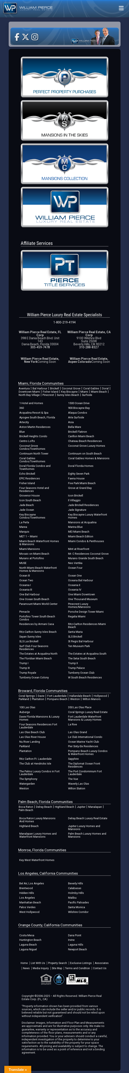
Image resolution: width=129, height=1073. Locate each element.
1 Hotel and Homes (31, 403)
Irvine (71, 939)
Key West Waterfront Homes (36, 860)
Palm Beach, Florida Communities (45, 802)
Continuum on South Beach (85, 453)
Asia (71, 422)
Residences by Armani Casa (36, 624)
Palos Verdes (27, 907)
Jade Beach (26, 505)
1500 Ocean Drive (79, 403)
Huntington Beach (30, 939)
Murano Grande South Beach (85, 558)
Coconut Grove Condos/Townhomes (32, 447)
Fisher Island (50, 391)
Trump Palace (76, 668)
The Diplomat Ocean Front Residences (84, 765)
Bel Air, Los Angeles (31, 883)
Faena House (76, 478)
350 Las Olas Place (79, 707)
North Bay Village (29, 395)
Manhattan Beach (30, 902)
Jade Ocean (26, 509)
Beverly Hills (75, 883)
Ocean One (75, 575)
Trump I (23, 663)
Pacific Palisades (78, 902)
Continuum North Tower (33, 453)
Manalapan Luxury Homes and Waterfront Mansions (38, 835)
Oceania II (74, 585)
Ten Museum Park (79, 646)
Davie (41, 695)
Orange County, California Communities (50, 925)
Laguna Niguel (28, 949)
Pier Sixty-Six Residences (83, 746)
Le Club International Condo (85, 737)
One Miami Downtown (81, 594)
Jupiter (81, 806)
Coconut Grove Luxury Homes (86, 445)
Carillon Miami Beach (81, 436)
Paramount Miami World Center (38, 604)
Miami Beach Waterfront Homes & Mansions (39, 543)
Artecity (24, 422)
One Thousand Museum (83, 599)
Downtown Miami (29, 391)
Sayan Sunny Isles (30, 636)
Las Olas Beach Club (32, 732)
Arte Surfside (76, 417)
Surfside (87, 395)
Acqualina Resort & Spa (33, 412)
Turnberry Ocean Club (81, 672)
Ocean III (24, 575)
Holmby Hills (76, 893)
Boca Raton (26, 806)
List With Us (38, 963)
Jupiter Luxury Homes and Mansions (84, 827)
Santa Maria (75, 631)
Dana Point (74, 935)
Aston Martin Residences (35, 427)
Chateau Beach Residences (85, 441)
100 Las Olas (27, 707)
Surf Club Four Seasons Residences (33, 647)
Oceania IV (74, 589)
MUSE (22, 563)
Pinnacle (24, 611)
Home (24, 963)
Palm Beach (26, 810)
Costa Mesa (26, 935)
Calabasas (74, 888)
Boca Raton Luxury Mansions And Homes (37, 820)
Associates (102, 963)
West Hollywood (29, 912)
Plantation (38, 699)
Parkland (24, 699)
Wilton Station (76, 788)
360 (21, 408)
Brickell (54, 388)
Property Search (57, 963)
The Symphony (28, 779)
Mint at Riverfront (78, 549)
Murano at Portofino (31, 558)
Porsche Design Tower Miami (86, 611)
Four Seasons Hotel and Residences (34, 489)
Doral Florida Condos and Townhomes (35, 467)
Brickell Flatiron (77, 431)
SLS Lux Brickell (28, 641)
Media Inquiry (41, 968)
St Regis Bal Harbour (80, 641)
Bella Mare (74, 427)
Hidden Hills (26, 893)
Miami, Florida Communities (41, 383)
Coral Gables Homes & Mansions (88, 458)
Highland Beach (64, 806)
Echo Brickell (27, 473)
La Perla (24, 522)
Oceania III (25, 589)
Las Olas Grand (77, 732)
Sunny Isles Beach (68, 395)
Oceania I (25, 585)
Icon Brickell (75, 495)
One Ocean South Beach (34, 599)
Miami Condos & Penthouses (86, 541)
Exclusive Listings (81, 963)
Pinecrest (48, 395)
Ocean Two (26, 580)
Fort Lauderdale (57, 695)
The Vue (73, 779)
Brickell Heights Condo (33, 436)
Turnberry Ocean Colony (34, 677)
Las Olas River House (32, 737)
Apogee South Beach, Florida (37, 417)
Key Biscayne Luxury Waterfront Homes (87, 516)
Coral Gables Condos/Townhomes (32, 460)
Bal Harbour (40, 388)
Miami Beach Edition (80, 536)
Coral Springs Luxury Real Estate (88, 712)
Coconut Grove (71, 388)
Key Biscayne (69, 391)
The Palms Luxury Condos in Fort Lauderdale (39, 773)
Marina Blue (75, 526)
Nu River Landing (29, 741)
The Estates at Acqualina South (87, 653)
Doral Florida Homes (80, 465)
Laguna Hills (75, 944)
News (26, 968)
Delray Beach (44, 806)
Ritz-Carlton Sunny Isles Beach (38, 631)
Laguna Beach (28, 944)
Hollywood (100, 695)
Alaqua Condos (77, 412)
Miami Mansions (29, 549)
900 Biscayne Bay (79, 408)
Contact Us (99, 968)
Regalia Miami (76, 616)
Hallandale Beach (80, 695)
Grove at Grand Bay (80, 488)
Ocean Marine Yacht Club (83, 741)
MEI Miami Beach (78, 531)
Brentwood (26, 888)
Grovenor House (29, 495)
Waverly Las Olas (78, 783)
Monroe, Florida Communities (42, 850)
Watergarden (27, 783)
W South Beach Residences (85, 677)
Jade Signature (77, 509)
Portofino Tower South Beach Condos (37, 618)
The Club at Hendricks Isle (35, 763)
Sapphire (73, 758)
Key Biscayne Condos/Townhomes (32, 516)
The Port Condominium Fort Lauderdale (85, 773)
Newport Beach (77, 949)
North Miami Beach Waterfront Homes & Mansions (38, 569)
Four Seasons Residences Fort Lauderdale (38, 726)
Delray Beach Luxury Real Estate (87, 818)
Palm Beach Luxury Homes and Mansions (87, 835)
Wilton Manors (92, 699)
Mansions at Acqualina (82, 522)
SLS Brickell (75, 636)
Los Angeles (27, 897)
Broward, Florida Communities (42, 691)
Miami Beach (99, 391)
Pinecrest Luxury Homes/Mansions (79, 605)
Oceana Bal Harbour (80, 580)
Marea (23, 526)
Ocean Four (75, 567)
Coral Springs (27, 695)
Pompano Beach (57, 699)
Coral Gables (91, 388)
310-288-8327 (89, 347)
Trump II (73, 663)
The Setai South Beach (82, 658)
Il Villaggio (74, 500)
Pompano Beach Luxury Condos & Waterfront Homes (88, 752)
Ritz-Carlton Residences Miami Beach (87, 625)
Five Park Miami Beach (82, 483)
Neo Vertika (75, 563)
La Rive (72, 724)
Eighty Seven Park (78, 473)
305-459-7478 (40, 347)
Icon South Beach (30, 500)
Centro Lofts (27, 441)
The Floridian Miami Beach (35, 658)
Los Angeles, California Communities (48, 873)
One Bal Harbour (29, 594)
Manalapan (95, 806)
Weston (75, 699)
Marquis (24, 531)
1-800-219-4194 (64, 322)
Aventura (24, 388)
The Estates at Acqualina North (38, 653)
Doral (105, 388)
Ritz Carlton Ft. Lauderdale (35, 758)
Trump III (24, 668)
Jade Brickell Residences (83, 505)
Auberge (24, 712)
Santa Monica (76, 907)
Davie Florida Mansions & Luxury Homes (39, 718)
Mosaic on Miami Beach (34, 553)
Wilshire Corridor (78, 912)
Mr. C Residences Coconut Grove (88, 553)
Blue (22, 431)
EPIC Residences (29, 478)
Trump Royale (27, 672)
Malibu (72, 897)
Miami (84, 391)
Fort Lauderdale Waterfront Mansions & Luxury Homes (84, 718)
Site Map (57, 968)
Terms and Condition (77, 968)
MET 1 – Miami (28, 536)
